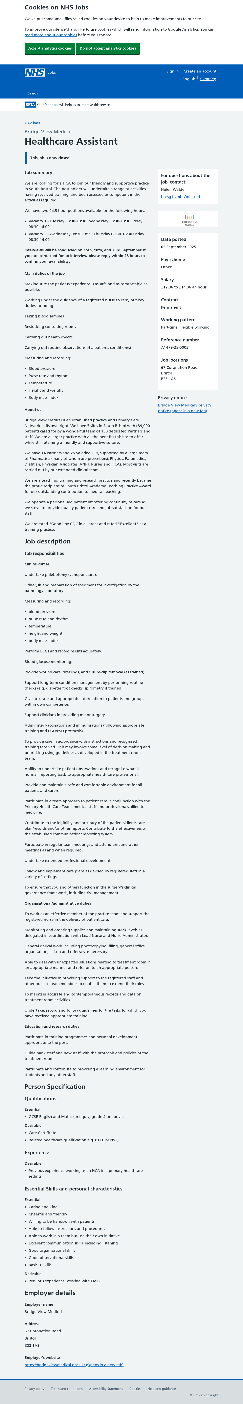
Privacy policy (34, 1389)
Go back (32, 122)
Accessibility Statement (106, 1389)
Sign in (173, 71)
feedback (52, 105)
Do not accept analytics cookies (108, 48)
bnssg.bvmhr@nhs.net (180, 196)
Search (33, 93)
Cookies (135, 1389)
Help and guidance (162, 1389)
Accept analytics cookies (50, 48)
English (188, 79)
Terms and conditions (67, 1389)
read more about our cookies (51, 35)
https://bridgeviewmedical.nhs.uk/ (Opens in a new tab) (74, 1365)
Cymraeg (208, 79)
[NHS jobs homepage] (40, 72)
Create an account (200, 71)
